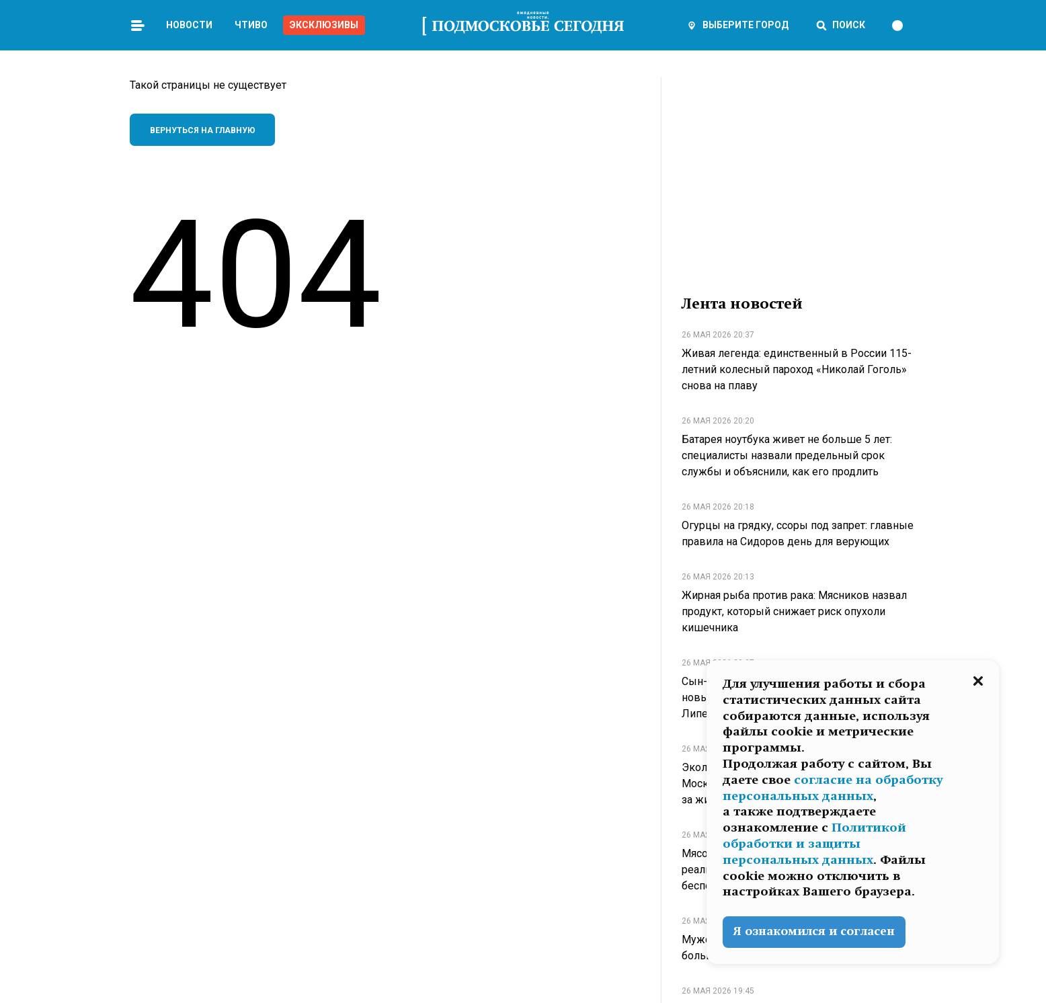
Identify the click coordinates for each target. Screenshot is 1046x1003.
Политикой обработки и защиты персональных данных (814, 844)
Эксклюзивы (324, 24)
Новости (189, 24)
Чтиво (251, 24)
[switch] (903, 25)
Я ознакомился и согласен (814, 931)
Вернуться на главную (202, 130)
